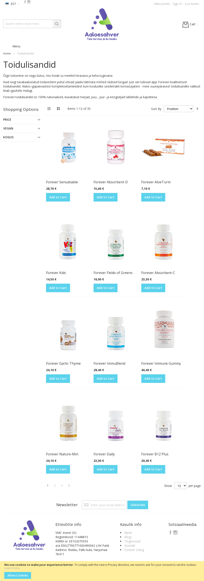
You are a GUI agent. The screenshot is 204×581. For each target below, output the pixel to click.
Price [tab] (7, 119)
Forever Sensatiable (62, 182)
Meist (128, 533)
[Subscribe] (137, 505)
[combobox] (32, 24)
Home (7, 53)
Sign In (177, 4)
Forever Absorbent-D (111, 182)
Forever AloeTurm (156, 182)
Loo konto (192, 4)
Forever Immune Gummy (161, 363)
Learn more (11, 568)
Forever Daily (104, 454)
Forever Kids (56, 272)
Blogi (127, 537)
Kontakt (129, 545)
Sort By (156, 109)
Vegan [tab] (8, 128)
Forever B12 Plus (154, 454)
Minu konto (162, 4)
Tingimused (132, 541)
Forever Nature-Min (62, 454)
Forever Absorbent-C (158, 272)
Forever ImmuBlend (109, 363)
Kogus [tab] (8, 137)
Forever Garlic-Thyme (63, 363)
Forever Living (134, 550)
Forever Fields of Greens (113, 272)
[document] (102, 571)
